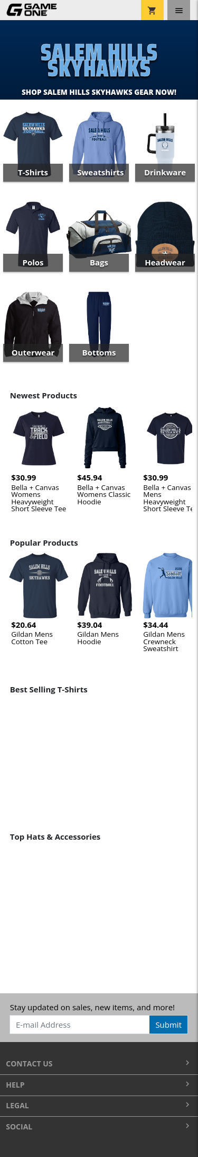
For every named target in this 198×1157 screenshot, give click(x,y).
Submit (168, 1024)
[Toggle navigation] (178, 10)
